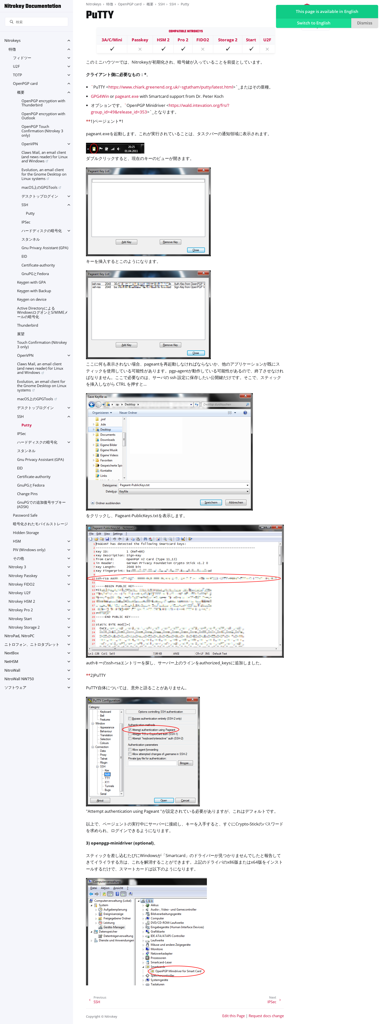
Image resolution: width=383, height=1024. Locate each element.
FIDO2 (202, 40)
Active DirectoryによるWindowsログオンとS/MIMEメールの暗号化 (42, 312)
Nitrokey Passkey (23, 575)
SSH (24, 204)
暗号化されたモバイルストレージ (40, 523)
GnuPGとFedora (35, 273)
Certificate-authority (38, 265)
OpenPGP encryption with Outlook (43, 116)
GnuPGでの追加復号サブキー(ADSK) (41, 504)
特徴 (12, 49)
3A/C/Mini (112, 40)
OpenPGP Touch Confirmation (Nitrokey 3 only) (42, 131)
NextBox (11, 653)
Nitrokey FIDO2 (22, 584)
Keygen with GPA (31, 282)
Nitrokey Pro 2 (21, 609)
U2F (16, 66)
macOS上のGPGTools (39, 187)
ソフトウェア (15, 687)
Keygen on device (31, 299)
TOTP (17, 75)
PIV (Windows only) (29, 549)
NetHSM (11, 661)
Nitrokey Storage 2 (24, 627)
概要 (20, 92)
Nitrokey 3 (17, 566)
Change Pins (27, 493)
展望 (20, 333)
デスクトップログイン (39, 196)
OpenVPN (29, 143)
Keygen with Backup (34, 290)
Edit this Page (233, 1015)
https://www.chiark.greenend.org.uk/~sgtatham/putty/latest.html (170, 87)
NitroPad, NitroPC (19, 635)
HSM (17, 541)
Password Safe (25, 515)
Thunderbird (27, 325)
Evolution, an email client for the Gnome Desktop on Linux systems (43, 174)
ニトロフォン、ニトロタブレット (31, 644)
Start (251, 40)
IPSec (25, 222)
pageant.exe (127, 96)
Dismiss (364, 23)
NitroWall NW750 (19, 678)
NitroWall (12, 670)
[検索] (36, 21)
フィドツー (22, 57)
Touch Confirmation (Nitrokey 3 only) (42, 344)
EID (24, 256)
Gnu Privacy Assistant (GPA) (44, 247)
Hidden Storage (26, 532)
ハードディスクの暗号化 (41, 230)
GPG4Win (100, 96)
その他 (18, 558)
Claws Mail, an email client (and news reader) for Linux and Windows (44, 157)
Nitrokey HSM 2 (22, 601)
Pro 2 (183, 40)
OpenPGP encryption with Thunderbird (43, 103)
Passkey (140, 40)
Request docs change (266, 1015)
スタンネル (30, 239)
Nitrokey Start (20, 618)
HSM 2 (163, 40)
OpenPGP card (25, 83)
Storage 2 (227, 40)
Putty (30, 213)
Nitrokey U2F (20, 592)
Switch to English (312, 23)
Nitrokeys (12, 40)
